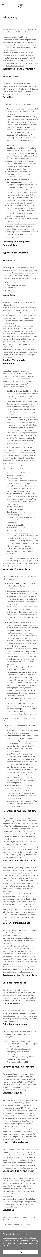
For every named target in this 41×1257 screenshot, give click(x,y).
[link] (20, 5)
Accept (20, 1252)
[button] (4, 5)
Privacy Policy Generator (15, 66)
